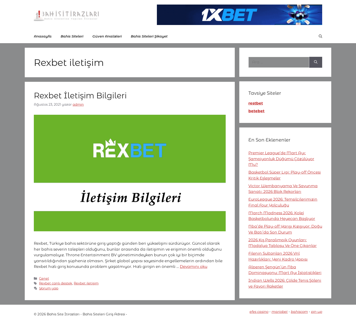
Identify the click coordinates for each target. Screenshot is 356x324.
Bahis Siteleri (72, 36)
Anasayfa (43, 36)
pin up (316, 311)
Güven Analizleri (107, 36)
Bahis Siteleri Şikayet (149, 36)
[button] (320, 36)
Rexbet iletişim (86, 283)
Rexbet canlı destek (55, 283)
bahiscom (299, 311)
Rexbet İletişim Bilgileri (80, 95)
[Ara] (315, 62)
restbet (255, 103)
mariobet (280, 311)
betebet (256, 111)
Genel (44, 279)
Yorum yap (48, 288)
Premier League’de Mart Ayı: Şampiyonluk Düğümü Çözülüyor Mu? (281, 159)
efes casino (259, 311)
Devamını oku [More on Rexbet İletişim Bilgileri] (193, 266)
